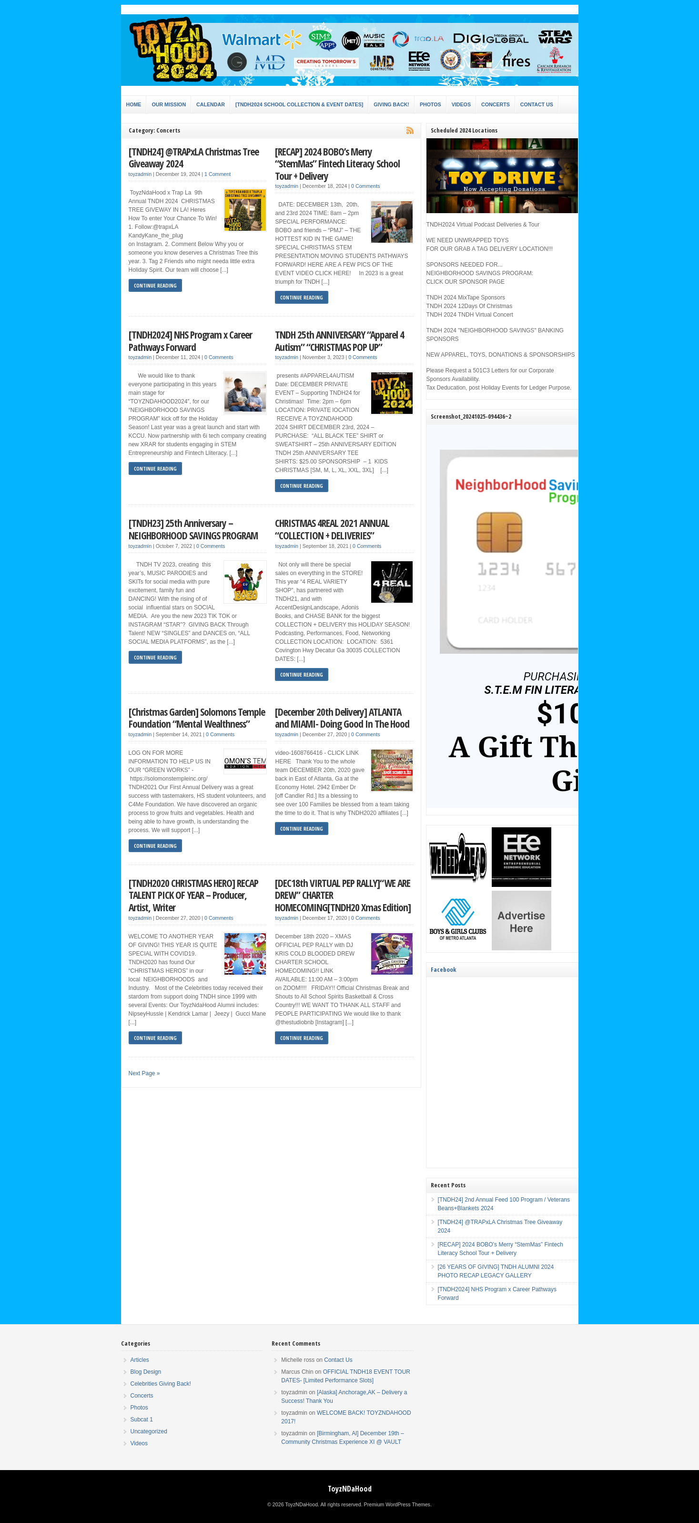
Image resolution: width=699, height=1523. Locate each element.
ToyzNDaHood (350, 1488)
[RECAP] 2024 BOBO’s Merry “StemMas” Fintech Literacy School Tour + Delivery (337, 163)
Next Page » (144, 1073)
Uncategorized (149, 1431)
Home (134, 104)
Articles (140, 1360)
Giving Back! (391, 104)
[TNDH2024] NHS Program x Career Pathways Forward (190, 341)
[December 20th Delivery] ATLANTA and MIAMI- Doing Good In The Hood (342, 718)
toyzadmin (140, 174)
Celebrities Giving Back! (161, 1383)
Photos (430, 104)
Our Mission (169, 104)
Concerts (495, 104)
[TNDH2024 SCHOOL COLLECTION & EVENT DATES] (299, 104)
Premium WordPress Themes (397, 1504)
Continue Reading (155, 285)
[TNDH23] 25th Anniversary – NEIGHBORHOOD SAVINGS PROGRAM (193, 529)
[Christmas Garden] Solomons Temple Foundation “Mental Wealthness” (197, 718)
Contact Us (536, 104)
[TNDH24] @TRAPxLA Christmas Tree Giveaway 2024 (194, 157)
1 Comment (217, 174)
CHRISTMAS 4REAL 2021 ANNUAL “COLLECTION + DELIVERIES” (332, 529)
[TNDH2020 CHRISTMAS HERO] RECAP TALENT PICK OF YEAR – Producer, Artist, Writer (193, 895)
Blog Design (146, 1372)
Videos (461, 104)
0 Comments (365, 186)
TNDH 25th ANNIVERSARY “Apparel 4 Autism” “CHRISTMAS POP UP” (339, 341)
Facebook (443, 969)
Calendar (210, 104)
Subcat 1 (142, 1419)
